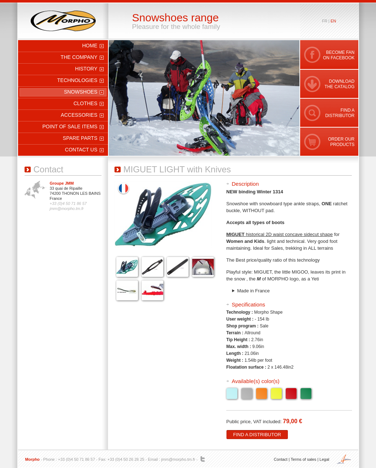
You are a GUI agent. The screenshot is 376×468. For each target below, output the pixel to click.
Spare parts (80, 138)
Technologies (77, 80)
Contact (281, 459)
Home (90, 45)
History (86, 69)
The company (79, 57)
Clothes (85, 103)
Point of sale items (69, 126)
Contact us (81, 150)
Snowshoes (81, 92)
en (333, 21)
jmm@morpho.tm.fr (178, 459)
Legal (324, 459)
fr (325, 21)
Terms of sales (303, 459)
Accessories (79, 115)
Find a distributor (257, 434)
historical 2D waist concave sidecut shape (289, 234)
